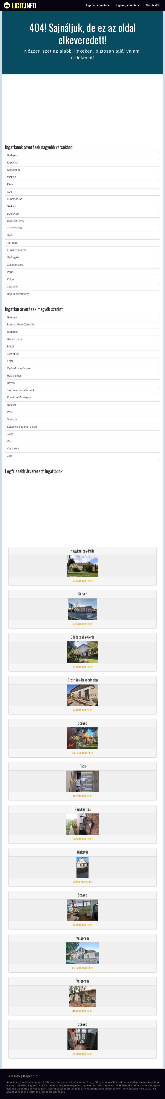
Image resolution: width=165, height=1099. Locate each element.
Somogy (12, 419)
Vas (9, 441)
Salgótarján (14, 169)
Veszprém (13, 448)
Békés (11, 346)
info (24, 5)
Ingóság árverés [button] (127, 5)
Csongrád (13, 353)
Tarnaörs (12, 242)
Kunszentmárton (17, 250)
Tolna (10, 434)
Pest (9, 412)
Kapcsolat (30, 1076)
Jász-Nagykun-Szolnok (21, 390)
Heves (11, 383)
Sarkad (11, 206)
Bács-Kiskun (14, 339)
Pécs (10, 184)
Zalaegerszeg (15, 264)
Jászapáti (12, 286)
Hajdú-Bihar (14, 375)
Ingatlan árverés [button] (97, 5)
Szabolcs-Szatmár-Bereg (22, 426)
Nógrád (11, 404)
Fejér (10, 361)
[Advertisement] (82, 110)
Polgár (11, 279)
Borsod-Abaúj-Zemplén (21, 324)
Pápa (10, 271)
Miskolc (11, 177)
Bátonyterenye (15, 220)
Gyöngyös (13, 257)
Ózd (9, 191)
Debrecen (13, 213)
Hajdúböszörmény (18, 293)
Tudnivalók (153, 5)
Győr (10, 235)
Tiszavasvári (14, 228)
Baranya (12, 317)
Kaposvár (12, 162)
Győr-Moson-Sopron (19, 368)
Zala (9, 455)
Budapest (12, 155)
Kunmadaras (14, 199)
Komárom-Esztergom (19, 397)
